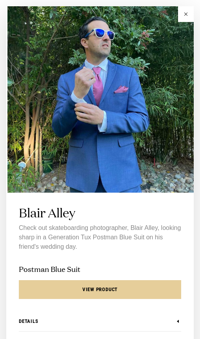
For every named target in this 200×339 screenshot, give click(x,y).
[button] (186, 14)
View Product (100, 289)
